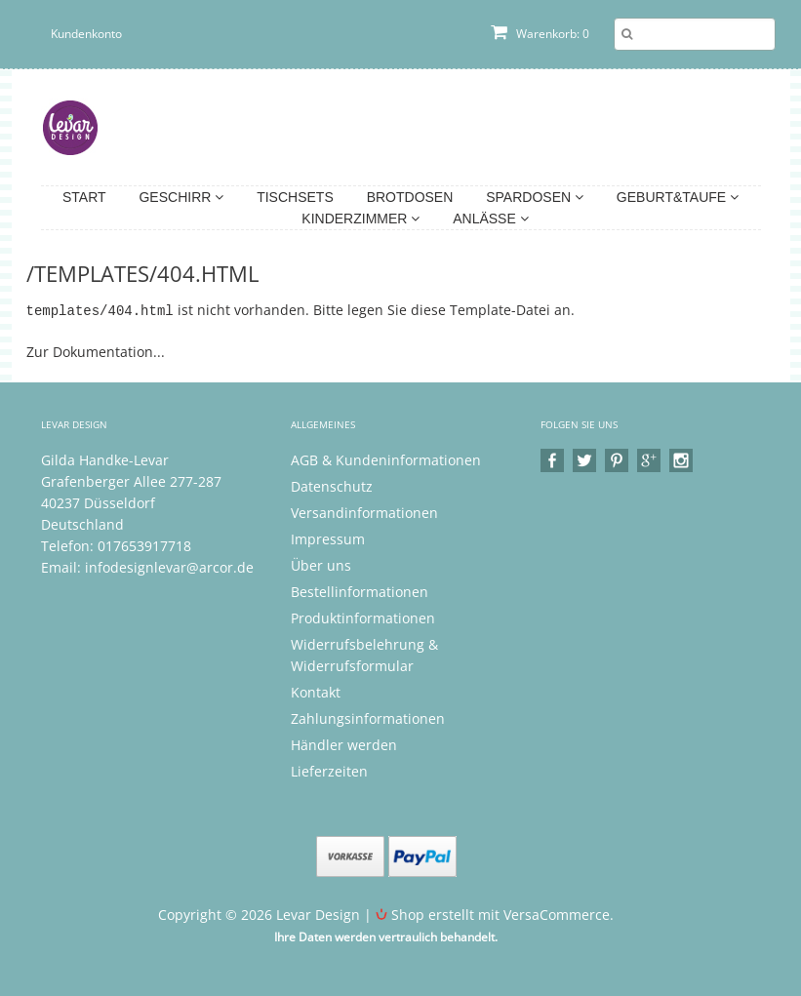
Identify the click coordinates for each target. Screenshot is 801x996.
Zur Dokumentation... (95, 350)
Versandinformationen (364, 511)
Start (84, 197)
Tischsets (295, 197)
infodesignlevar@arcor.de (169, 566)
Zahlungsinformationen (368, 717)
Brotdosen (410, 197)
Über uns (321, 564)
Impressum (328, 538)
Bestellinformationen (359, 590)
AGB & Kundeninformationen (386, 459)
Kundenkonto (86, 33)
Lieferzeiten (329, 770)
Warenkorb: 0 (540, 33)
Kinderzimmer (360, 218)
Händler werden (344, 744)
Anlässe (490, 218)
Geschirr (181, 197)
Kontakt (315, 691)
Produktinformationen (363, 617)
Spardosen (534, 197)
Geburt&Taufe (678, 197)
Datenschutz (332, 485)
